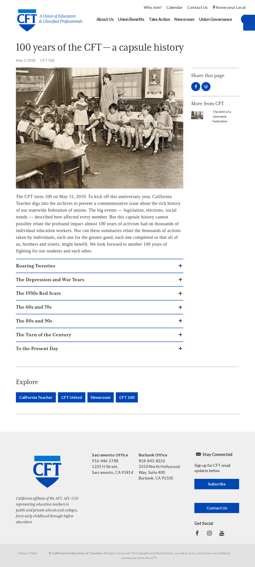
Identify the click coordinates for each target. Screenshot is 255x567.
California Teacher (35, 397)
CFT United (71, 397)
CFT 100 (47, 60)
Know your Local (230, 7)
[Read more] (99, 128)
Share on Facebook (195, 86)
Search (240, 19)
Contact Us (197, 7)
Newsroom (100, 397)
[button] (99, 266)
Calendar (174, 7)
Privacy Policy (27, 553)
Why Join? (153, 7)
